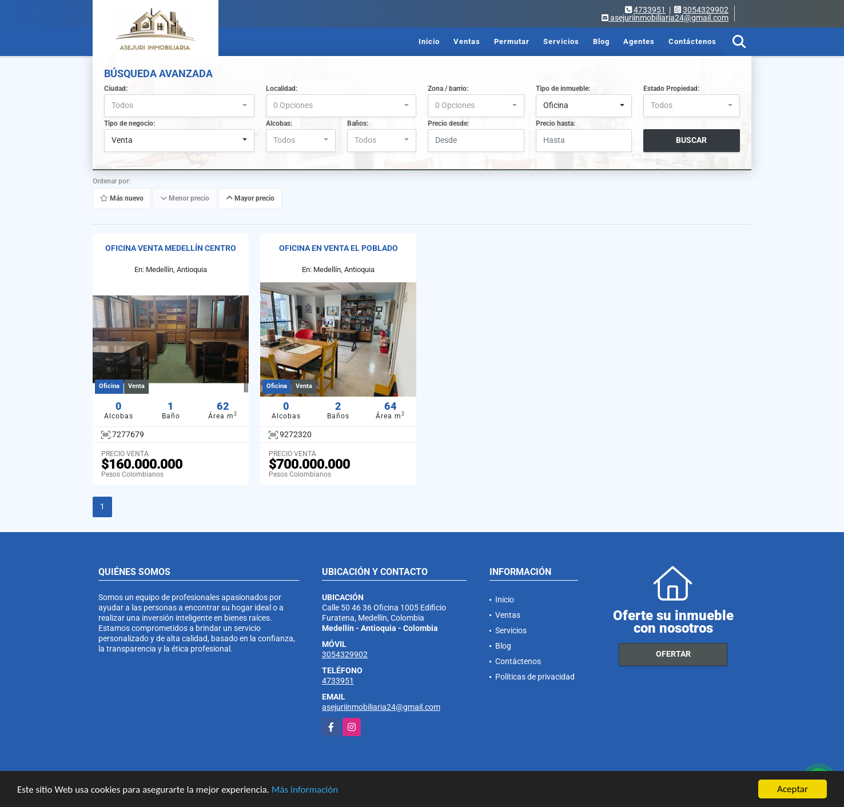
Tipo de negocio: (129, 123)
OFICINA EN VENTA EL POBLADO (338, 248)
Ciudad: (116, 89)
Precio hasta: (555, 123)
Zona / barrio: (448, 89)
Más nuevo (122, 198)
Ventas (466, 41)
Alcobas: (279, 123)
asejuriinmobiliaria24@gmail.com (381, 707)
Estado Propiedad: (671, 89)
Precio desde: (448, 123)
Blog (601, 41)
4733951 (650, 9)
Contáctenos (692, 41)
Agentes (639, 41)
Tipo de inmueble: (563, 89)
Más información (305, 791)
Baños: (357, 123)
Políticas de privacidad (535, 676)
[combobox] (179, 105)
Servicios (561, 41)
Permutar (512, 41)
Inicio (429, 41)
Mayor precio (250, 198)
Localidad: (281, 89)
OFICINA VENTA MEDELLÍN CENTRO (170, 248)
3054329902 (705, 9)
